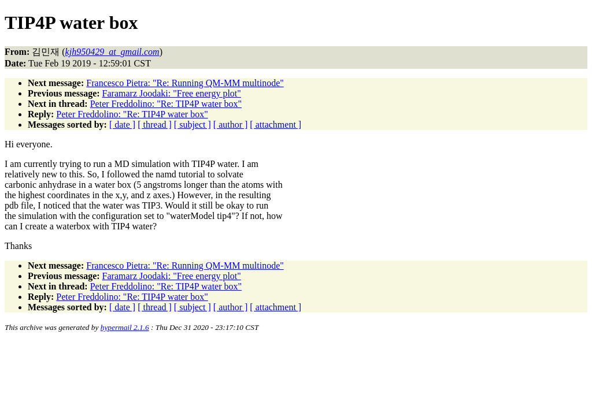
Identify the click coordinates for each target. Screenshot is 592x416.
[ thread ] (155, 124)
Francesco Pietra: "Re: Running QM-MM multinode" (184, 83)
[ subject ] (192, 124)
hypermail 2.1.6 (125, 327)
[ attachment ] (275, 124)
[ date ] (122, 124)
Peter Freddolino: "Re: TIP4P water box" (166, 104)
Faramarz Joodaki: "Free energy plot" (171, 93)
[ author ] (230, 124)
